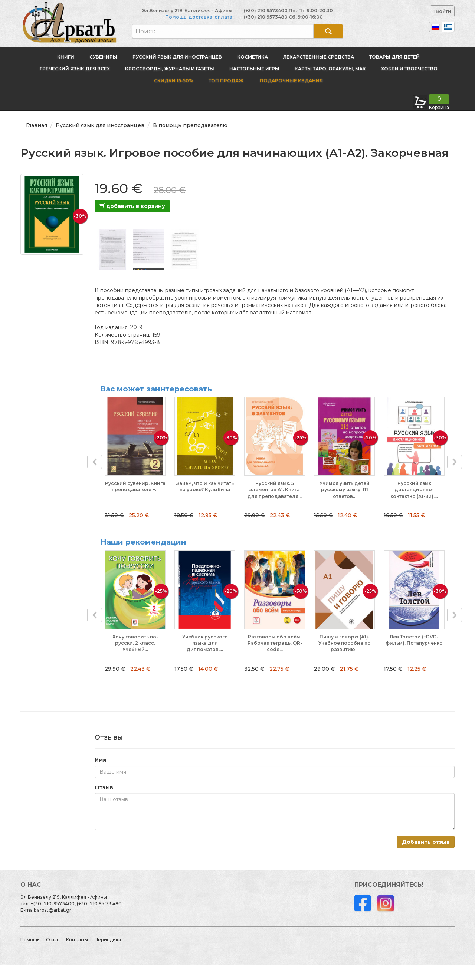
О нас (52, 939)
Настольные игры (254, 69)
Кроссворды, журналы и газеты (169, 69)
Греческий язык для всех (75, 69)
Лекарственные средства (318, 57)
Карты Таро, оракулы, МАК (330, 69)
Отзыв (104, 787)
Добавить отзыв (426, 842)
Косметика (252, 57)
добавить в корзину (132, 206)
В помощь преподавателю (190, 125)
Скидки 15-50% (173, 80)
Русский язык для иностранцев (177, 57)
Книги (65, 57)
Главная (36, 125)
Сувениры (103, 57)
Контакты (77, 939)
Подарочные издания (291, 80)
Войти (442, 11)
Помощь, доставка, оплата (198, 17)
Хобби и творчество (409, 69)
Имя (100, 760)
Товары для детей (394, 57)
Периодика (108, 939)
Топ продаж (226, 80)
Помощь (29, 939)
